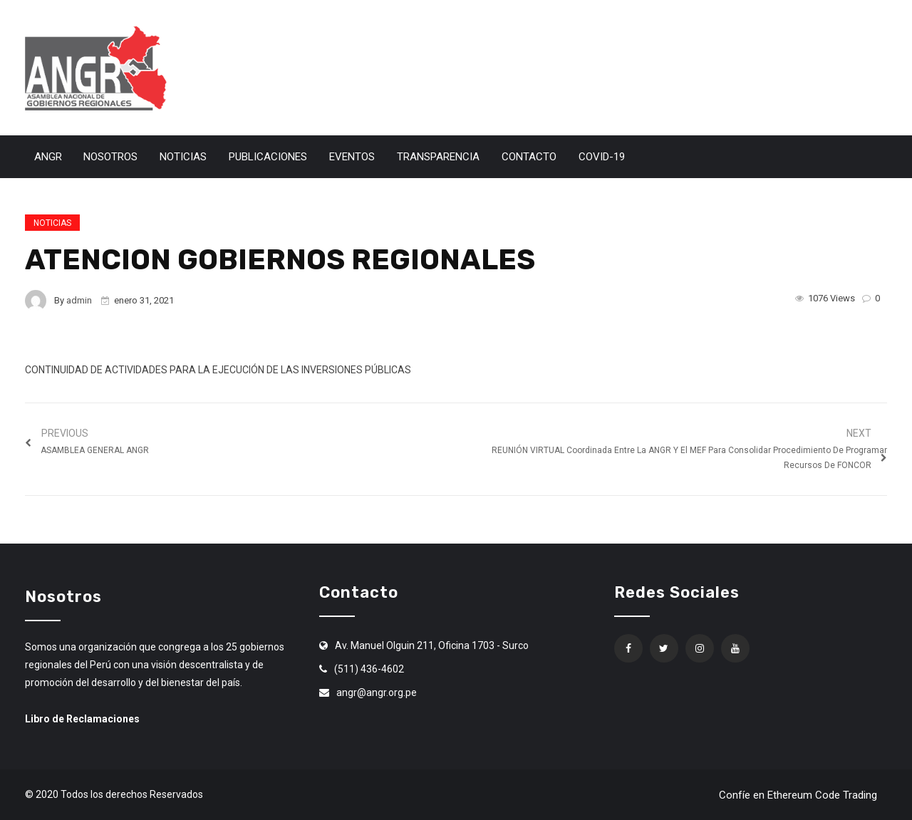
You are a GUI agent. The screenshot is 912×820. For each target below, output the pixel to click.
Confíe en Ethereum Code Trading (798, 795)
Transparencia (438, 156)
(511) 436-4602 (369, 669)
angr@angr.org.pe (376, 692)
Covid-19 (602, 156)
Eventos (352, 156)
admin (79, 300)
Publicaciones (268, 156)
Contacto (529, 156)
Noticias (183, 156)
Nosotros (110, 156)
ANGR (48, 156)
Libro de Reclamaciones (82, 719)
